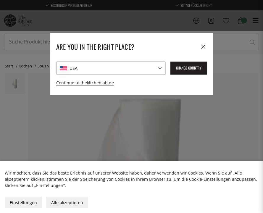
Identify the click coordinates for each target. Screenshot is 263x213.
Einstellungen (23, 202)
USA (74, 68)
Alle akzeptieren (67, 202)
